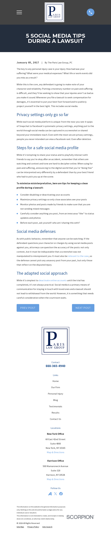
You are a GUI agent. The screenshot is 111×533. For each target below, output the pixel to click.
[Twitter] (55, 493)
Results (55, 412)
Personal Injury (55, 393)
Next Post (83, 307)
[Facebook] (61, 493)
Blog (55, 400)
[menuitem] (20, 527)
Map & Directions (55, 452)
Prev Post (28, 307)
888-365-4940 (55, 366)
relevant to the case (78, 256)
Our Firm (55, 387)
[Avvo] (50, 493)
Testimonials (55, 406)
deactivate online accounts (53, 280)
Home (55, 381)
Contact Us (55, 419)
